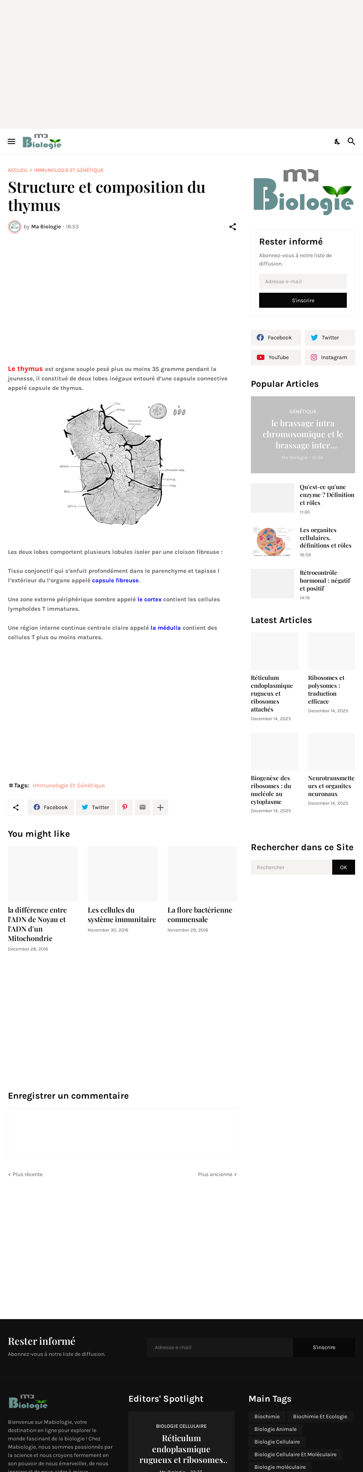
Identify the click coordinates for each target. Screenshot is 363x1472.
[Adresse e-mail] (303, 281)
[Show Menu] (11, 141)
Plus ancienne (215, 1174)
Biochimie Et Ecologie (320, 1416)
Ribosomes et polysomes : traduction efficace (326, 689)
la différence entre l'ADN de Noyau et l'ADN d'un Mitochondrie (37, 924)
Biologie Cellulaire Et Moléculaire (295, 1454)
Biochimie (267, 1416)
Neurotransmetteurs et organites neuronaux (331, 786)
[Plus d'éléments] (160, 807)
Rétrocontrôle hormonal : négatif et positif (325, 580)
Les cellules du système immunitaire (122, 914)
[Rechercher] (352, 141)
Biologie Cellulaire (277, 1441)
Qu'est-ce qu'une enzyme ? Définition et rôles (327, 494)
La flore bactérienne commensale (199, 914)
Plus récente (28, 1174)
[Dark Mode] (337, 141)
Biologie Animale (275, 1429)
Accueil (18, 170)
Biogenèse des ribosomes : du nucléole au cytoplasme (271, 790)
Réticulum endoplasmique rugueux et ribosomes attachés (272, 693)
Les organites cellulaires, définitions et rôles (326, 538)
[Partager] (232, 226)
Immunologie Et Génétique (68, 170)
